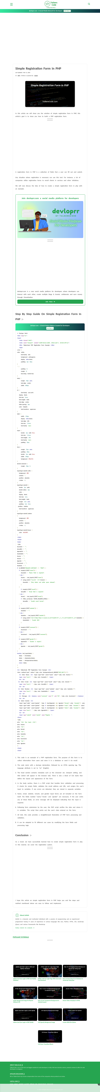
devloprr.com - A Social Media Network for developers (50, 11)
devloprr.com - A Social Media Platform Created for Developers (50, 327)
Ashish (36, 75)
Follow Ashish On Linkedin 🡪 (24, 928)
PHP (19, 75)
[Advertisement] (50, 25)
